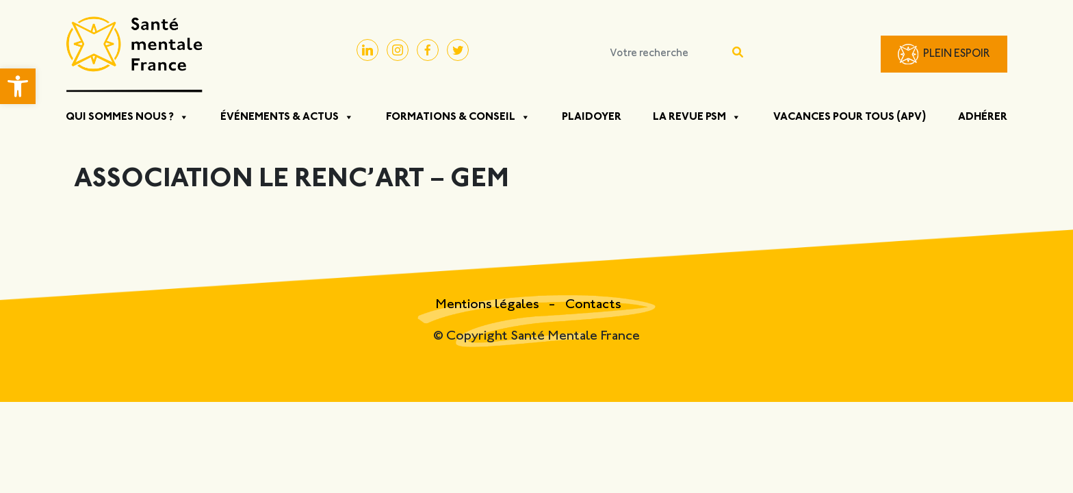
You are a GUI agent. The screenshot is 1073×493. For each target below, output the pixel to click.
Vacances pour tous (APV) (850, 117)
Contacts (593, 305)
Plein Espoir (956, 54)
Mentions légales (488, 305)
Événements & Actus (287, 117)
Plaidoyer (591, 117)
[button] (18, 86)
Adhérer (982, 117)
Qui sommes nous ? (127, 117)
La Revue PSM (697, 117)
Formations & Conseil (458, 117)
